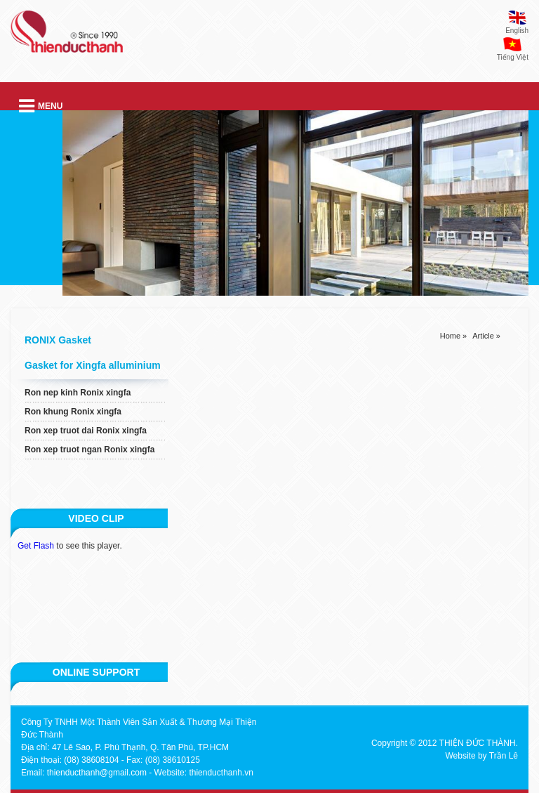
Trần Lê (503, 756)
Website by (465, 756)
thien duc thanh (67, 38)
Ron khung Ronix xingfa (73, 412)
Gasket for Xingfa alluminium (93, 365)
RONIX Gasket (58, 340)
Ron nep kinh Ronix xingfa (78, 393)
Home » (453, 336)
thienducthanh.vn (221, 773)
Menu (40, 106)
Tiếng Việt (512, 57)
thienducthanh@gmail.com (97, 773)
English (516, 30)
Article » (486, 336)
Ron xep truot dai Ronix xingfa (86, 430)
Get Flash (36, 546)
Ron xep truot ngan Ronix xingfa (89, 449)
